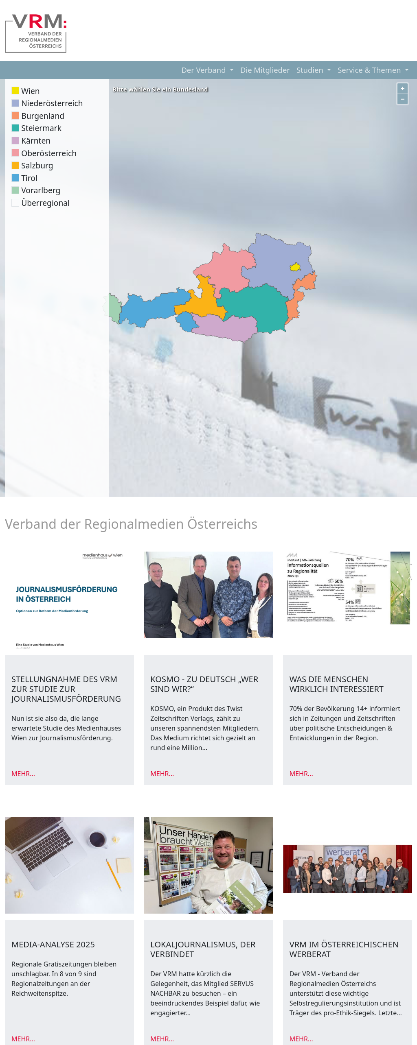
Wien (30, 90)
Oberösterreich (49, 153)
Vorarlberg (40, 190)
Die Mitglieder (265, 70)
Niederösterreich (52, 103)
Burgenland (42, 115)
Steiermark (41, 127)
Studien (310, 70)
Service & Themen (370, 70)
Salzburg (37, 165)
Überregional (45, 202)
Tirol (29, 177)
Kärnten (35, 140)
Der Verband (204, 70)
